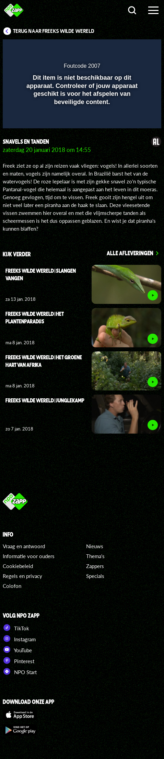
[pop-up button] (124, 49)
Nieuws (94, 546)
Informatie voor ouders (29, 556)
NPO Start (20, 671)
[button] (138, 49)
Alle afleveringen (130, 253)
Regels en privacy (22, 576)
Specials (95, 576)
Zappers (95, 566)
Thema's (95, 556)
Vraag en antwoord (24, 546)
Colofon (12, 586)
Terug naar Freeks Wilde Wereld (53, 31)
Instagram (19, 638)
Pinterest (18, 660)
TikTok (16, 627)
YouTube (17, 649)
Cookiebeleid (18, 566)
